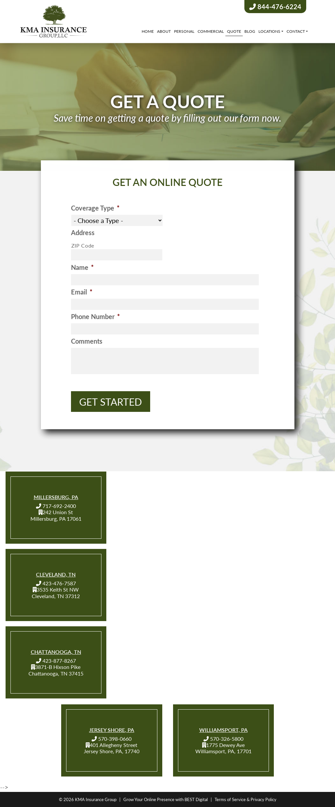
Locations (269, 31)
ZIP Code (82, 246)
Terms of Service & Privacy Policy (245, 799)
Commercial (211, 31)
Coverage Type (95, 209)
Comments (86, 342)
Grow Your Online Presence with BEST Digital (165, 799)
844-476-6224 (275, 6)
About (164, 31)
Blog (249, 31)
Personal (184, 31)
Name (82, 268)
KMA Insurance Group (95, 799)
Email (82, 293)
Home (148, 31)
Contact (296, 31)
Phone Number (95, 317)
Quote (234, 31)
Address (83, 233)
